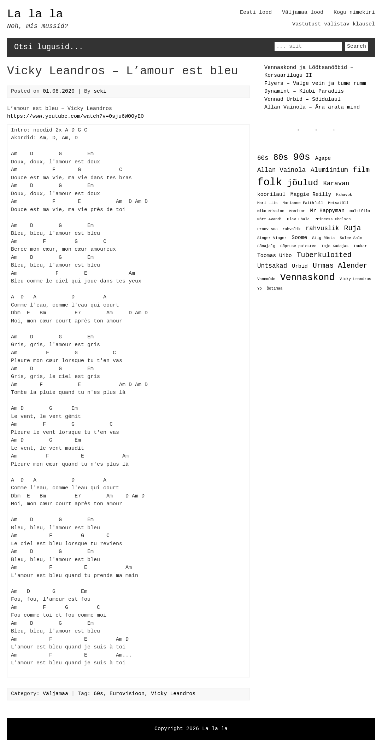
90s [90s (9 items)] (301, 157)
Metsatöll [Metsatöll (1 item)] (338, 203)
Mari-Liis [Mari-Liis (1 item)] (267, 203)
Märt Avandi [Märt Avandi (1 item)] (269, 219)
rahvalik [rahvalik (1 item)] (291, 228)
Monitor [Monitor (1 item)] (297, 211)
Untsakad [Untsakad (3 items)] (272, 265)
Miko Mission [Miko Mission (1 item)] (270, 211)
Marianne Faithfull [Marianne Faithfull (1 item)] (302, 203)
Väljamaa (55, 694)
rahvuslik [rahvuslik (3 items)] (322, 227)
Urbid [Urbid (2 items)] (299, 265)
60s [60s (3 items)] (263, 158)
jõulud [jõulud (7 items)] (302, 183)
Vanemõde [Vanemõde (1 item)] (266, 278)
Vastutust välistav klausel (333, 24)
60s (98, 694)
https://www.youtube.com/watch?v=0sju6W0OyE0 (75, 116)
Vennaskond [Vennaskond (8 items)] (307, 276)
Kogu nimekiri (354, 12)
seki (100, 91)
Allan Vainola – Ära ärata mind (312, 107)
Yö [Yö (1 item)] (259, 288)
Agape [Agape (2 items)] (323, 158)
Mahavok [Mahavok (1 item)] (344, 195)
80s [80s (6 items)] (281, 157)
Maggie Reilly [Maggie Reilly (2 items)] (310, 194)
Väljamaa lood (302, 12)
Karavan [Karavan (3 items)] (336, 184)
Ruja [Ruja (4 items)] (352, 227)
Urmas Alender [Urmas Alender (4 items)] (340, 264)
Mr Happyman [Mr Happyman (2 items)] (327, 210)
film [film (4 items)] (361, 170)
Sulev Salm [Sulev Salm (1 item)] (351, 237)
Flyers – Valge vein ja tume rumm (315, 83)
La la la (35, 14)
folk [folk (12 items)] (269, 182)
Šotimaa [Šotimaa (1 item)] (275, 288)
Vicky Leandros (173, 694)
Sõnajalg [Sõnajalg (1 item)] (266, 245)
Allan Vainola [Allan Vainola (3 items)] (281, 170)
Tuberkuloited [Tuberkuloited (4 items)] (324, 254)
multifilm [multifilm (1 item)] (359, 211)
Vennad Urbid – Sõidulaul (302, 99)
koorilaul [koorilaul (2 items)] (271, 194)
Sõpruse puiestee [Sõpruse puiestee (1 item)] (298, 245)
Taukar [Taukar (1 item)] (360, 245)
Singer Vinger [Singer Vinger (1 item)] (272, 237)
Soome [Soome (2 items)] (299, 236)
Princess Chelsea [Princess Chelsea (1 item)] (333, 219)
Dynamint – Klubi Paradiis (304, 91)
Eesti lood (256, 12)
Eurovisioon (127, 694)
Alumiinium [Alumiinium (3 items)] (329, 170)
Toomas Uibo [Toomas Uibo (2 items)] (274, 254)
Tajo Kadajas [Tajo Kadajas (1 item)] (334, 245)
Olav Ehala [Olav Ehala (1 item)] (298, 219)
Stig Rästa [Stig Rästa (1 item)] (323, 237)
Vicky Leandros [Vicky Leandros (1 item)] (355, 278)
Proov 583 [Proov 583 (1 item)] (267, 228)
